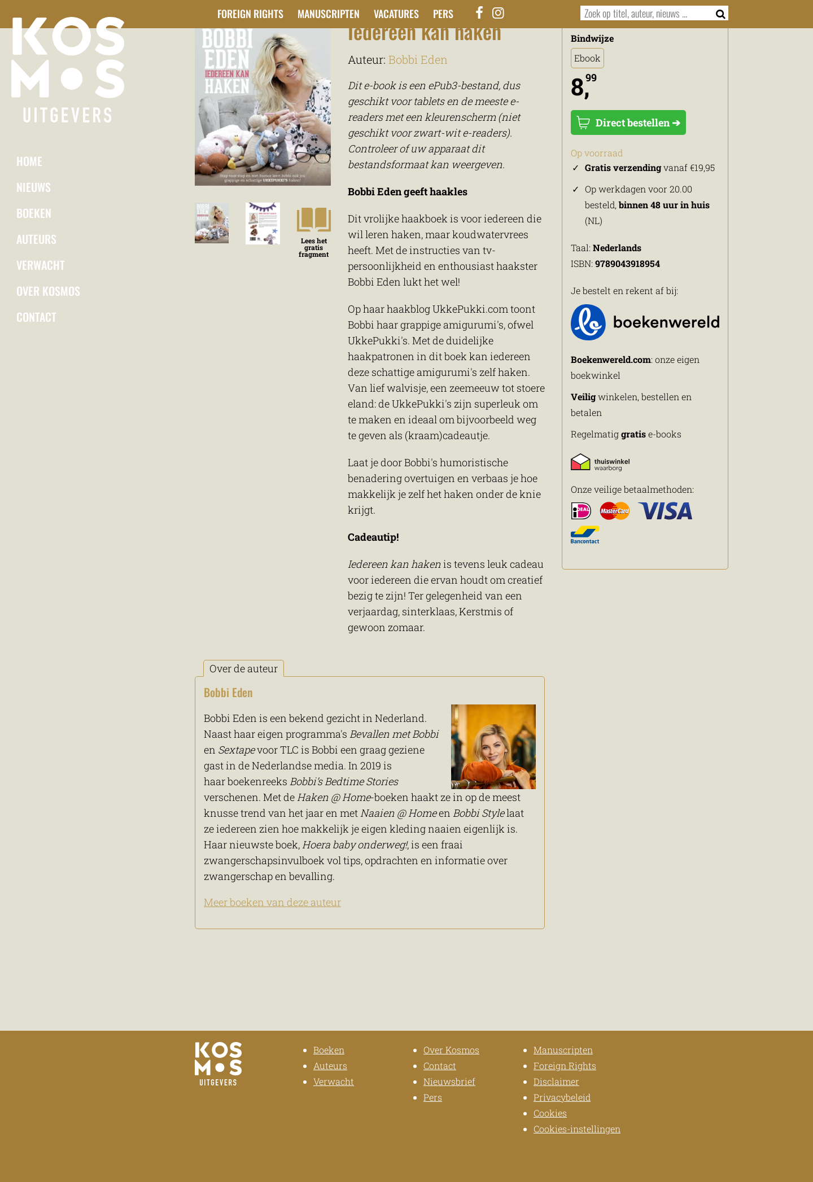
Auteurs (36, 238)
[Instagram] (498, 12)
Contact (36, 316)
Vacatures (396, 13)
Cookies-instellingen (577, 1129)
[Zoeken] (717, 13)
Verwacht (40, 264)
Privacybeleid (562, 1097)
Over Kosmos (48, 290)
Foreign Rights (250, 13)
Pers (443, 13)
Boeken (33, 212)
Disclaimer (556, 1081)
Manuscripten (329, 13)
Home (29, 160)
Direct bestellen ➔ (628, 122)
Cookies (550, 1113)
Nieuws (33, 186)
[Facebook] (479, 12)
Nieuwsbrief (449, 1081)
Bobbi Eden (418, 59)
